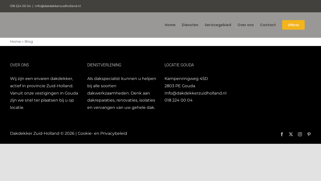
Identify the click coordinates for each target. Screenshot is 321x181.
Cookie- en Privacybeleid (102, 133)
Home (15, 41)
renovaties (126, 100)
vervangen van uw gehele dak (124, 107)
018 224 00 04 (179, 100)
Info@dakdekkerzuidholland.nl (58, 6)
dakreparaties (101, 100)
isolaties (147, 100)
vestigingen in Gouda (56, 93)
